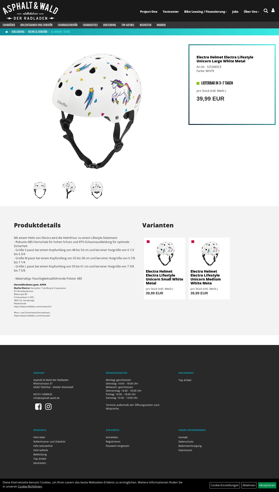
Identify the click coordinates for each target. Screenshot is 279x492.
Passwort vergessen (117, 446)
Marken (161, 25)
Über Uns (251, 12)
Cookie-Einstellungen (225, 485)
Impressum (185, 450)
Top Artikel (127, 25)
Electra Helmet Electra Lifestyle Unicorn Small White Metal (164, 277)
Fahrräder (9, 25)
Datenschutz (186, 441)
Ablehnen (249, 485)
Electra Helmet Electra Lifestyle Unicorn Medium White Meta (205, 277)
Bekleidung (109, 25)
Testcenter (171, 12)
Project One (148, 12)
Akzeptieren (267, 485)
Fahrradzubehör (67, 25)
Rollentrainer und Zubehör (36, 25)
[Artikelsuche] (266, 11)
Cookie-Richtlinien (30, 486)
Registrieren (113, 441)
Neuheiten (145, 25)
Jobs (235, 12)
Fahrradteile (90, 25)
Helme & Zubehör (37, 32)
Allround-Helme (60, 32)
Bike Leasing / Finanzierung (205, 12)
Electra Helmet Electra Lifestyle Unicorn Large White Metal (225, 59)
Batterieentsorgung (190, 446)
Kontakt (183, 437)
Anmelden (112, 437)
